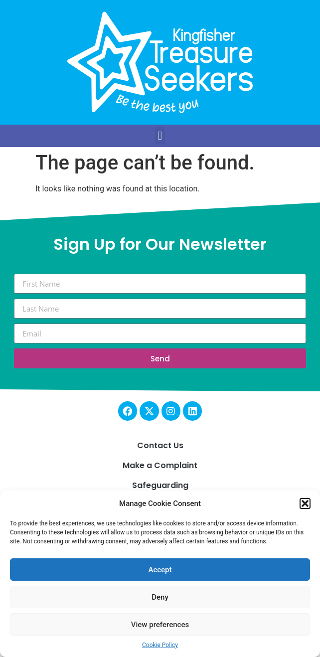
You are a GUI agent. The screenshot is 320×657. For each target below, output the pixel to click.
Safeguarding (160, 485)
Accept (159, 569)
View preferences (160, 624)
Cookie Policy (160, 645)
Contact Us (160, 445)
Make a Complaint (160, 465)
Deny (160, 597)
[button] (305, 503)
